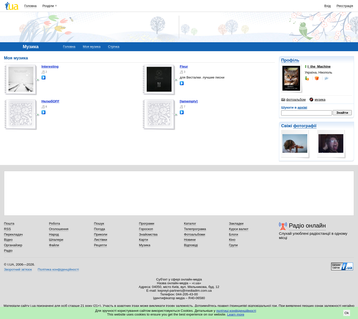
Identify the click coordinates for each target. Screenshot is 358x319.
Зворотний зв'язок (18, 269)
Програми (146, 223)
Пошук (99, 223)
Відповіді (191, 245)
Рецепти (100, 245)
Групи (233, 245)
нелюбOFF (50, 101)
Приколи (100, 234)
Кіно (232, 239)
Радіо (8, 250)
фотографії (304, 125)
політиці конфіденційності (236, 311)
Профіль (290, 60)
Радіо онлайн (307, 225)
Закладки (236, 223)
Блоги (233, 234)
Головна (30, 6)
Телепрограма (195, 229)
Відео (8, 239)
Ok (347, 313)
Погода (99, 229)
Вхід (327, 6)
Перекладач (13, 234)
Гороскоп (146, 229)
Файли (54, 245)
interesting (50, 66)
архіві (302, 107)
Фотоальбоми (194, 234)
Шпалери (56, 239)
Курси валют (238, 229)
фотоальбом (293, 100)
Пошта (9, 223)
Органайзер (13, 245)
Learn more (235, 314)
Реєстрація (345, 6)
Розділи (48, 6)
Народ (54, 234)
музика (317, 100)
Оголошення (58, 229)
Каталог (190, 223)
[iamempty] (189, 101)
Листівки (100, 239)
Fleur (184, 66)
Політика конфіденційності (58, 269)
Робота (54, 223)
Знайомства (148, 234)
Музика (144, 245)
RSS (7, 229)
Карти (143, 239)
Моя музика (91, 46)
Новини (190, 239)
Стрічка (113, 46)
